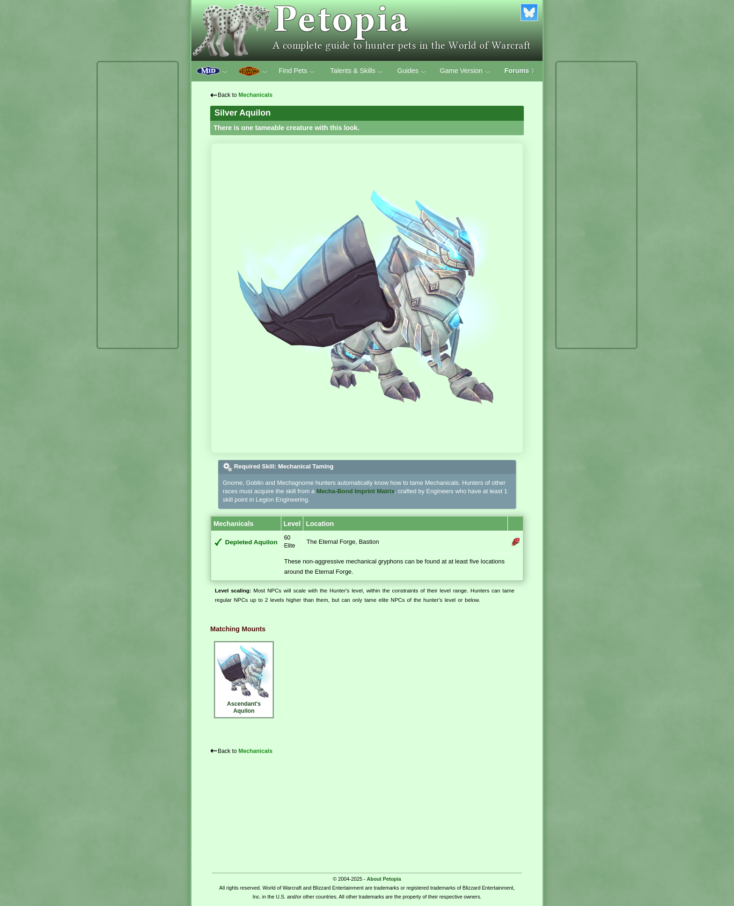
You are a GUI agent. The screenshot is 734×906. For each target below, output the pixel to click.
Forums (521, 70)
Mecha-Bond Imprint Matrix (355, 491)
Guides (411, 71)
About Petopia (384, 879)
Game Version (465, 71)
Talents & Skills (356, 71)
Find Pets (297, 71)
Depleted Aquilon (251, 542)
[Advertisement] (137, 205)
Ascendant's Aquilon (244, 678)
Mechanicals (255, 95)
